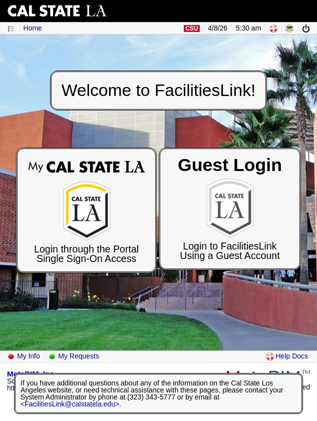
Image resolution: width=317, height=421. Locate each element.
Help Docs (287, 356)
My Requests (73, 356)
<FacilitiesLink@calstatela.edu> (70, 404)
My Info (23, 356)
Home (33, 28)
